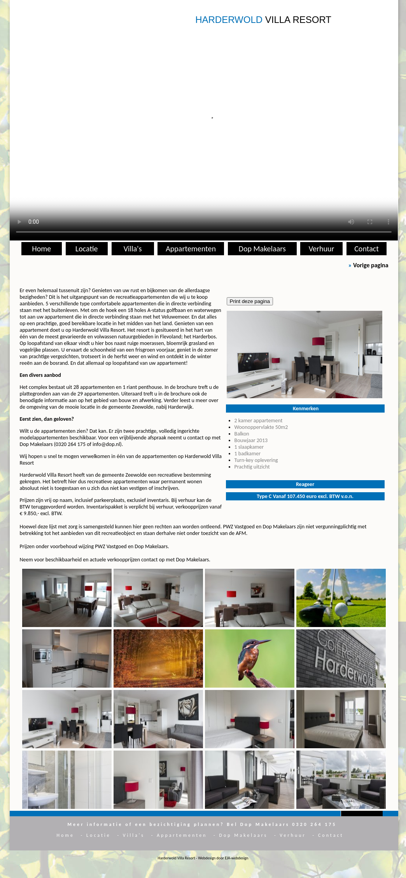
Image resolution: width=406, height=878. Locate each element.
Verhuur (321, 248)
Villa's (133, 248)
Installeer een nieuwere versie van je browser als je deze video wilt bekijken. (204, 132)
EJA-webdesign (236, 858)
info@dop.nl (106, 444)
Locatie (86, 248)
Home (41, 248)
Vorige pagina (370, 265)
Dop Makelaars (262, 248)
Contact (366, 248)
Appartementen (191, 248)
